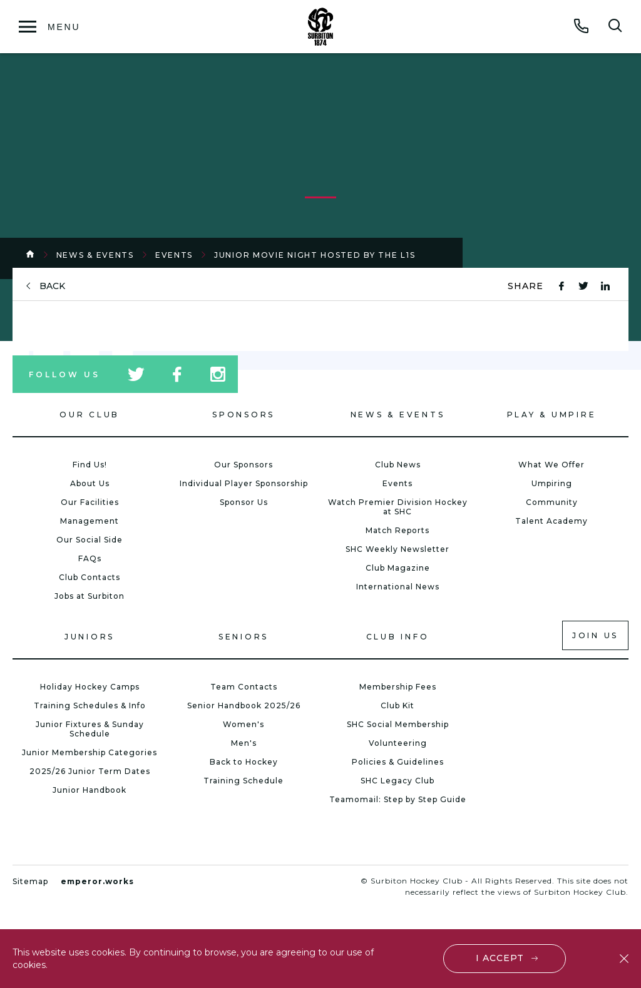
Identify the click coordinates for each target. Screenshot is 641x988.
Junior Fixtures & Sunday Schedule (90, 729)
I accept (500, 958)
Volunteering (398, 743)
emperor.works (97, 881)
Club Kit (397, 705)
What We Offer (551, 464)
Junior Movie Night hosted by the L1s (314, 255)
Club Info (397, 636)
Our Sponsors (243, 464)
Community (552, 502)
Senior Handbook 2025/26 (243, 705)
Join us (595, 635)
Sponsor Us (244, 502)
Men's (244, 743)
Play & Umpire (552, 414)
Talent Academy (551, 521)
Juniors (89, 636)
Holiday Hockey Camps (90, 686)
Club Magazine (398, 568)
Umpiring (551, 483)
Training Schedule (243, 780)
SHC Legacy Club (397, 780)
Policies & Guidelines (398, 761)
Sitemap (30, 881)
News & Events (95, 255)
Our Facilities (90, 502)
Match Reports (397, 530)
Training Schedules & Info (90, 705)
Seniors (243, 636)
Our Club (89, 414)
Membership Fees (397, 686)
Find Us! (90, 464)
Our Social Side (89, 539)
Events (174, 255)
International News (397, 586)
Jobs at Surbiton (89, 596)
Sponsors (243, 414)
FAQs (89, 558)
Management (89, 521)
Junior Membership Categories (89, 752)
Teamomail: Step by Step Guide (397, 799)
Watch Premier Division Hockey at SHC (398, 506)
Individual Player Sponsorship (244, 483)
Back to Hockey (244, 761)
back (52, 286)
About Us (90, 483)
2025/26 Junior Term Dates (89, 771)
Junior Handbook (89, 790)
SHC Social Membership (398, 724)
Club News (398, 464)
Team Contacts (243, 686)
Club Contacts (89, 577)
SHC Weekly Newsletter (397, 549)
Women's (243, 724)
